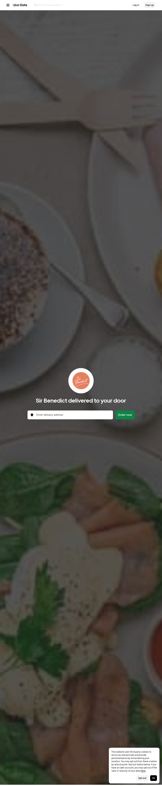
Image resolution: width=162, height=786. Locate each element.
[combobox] (72, 415)
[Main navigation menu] (8, 5)
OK (153, 778)
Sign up (150, 5)
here (143, 771)
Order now (125, 414)
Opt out (142, 778)
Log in (136, 5)
